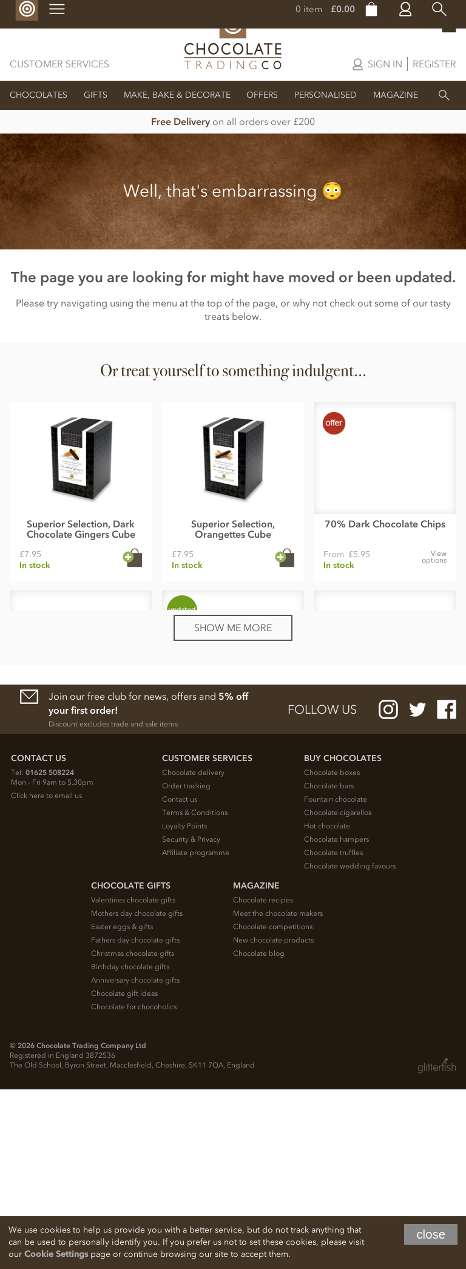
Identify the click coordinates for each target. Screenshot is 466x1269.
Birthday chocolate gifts (130, 1146)
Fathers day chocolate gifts (135, 1119)
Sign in (385, 64)
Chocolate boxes (332, 952)
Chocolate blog (259, 1133)
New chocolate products (273, 1119)
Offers (262, 95)
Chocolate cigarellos (337, 992)
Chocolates (38, 95)
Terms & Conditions (195, 992)
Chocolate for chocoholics (134, 1186)
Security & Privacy (191, 1019)
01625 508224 (49, 952)
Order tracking (186, 965)
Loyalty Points (184, 1005)
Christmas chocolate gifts (132, 1133)
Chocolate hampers (336, 1019)
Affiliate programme (195, 1032)
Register (434, 64)
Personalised (325, 95)
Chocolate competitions (272, 1106)
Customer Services (59, 64)
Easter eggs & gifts (122, 1106)
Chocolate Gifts (131, 1065)
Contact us (179, 979)
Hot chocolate (327, 1005)
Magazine (395, 95)
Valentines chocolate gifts (133, 1079)
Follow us (322, 889)
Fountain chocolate (335, 979)
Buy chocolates (343, 938)
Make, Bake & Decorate (177, 95)
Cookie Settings (56, 1254)
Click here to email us (46, 975)
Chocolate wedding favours (350, 1045)
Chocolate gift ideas (124, 1173)
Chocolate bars (329, 965)
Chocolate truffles (333, 1032)
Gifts (95, 95)
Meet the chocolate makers (278, 1093)
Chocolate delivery (193, 952)
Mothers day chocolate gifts (137, 1093)
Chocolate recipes (263, 1079)
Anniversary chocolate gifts (135, 1160)
